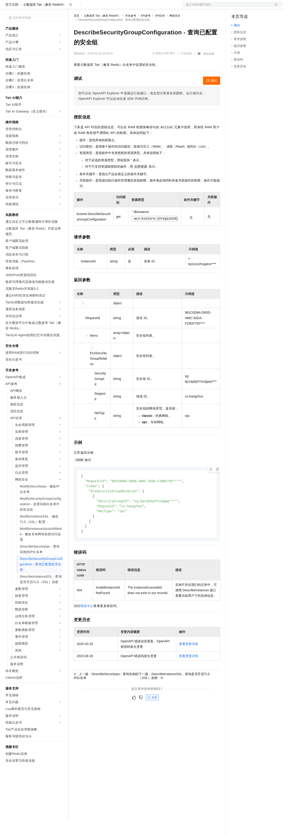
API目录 (160, 30)
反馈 (152, 714)
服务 (134, 7)
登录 (275, 7)
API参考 (145, 30)
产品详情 (186, 68)
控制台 (247, 7)
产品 (59, 7)
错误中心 (87, 623)
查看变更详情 (188, 661)
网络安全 (174, 30)
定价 (98, 7)
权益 (87, 7)
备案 (236, 7)
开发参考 (130, 30)
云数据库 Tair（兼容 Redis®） (44, 19)
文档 (226, 7)
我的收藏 (208, 68)
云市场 (111, 7)
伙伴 (123, 7)
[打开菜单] (7, 7)
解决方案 (73, 7)
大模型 (46, 7)
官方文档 (11, 19)
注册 (258, 7)
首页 (76, 30)
